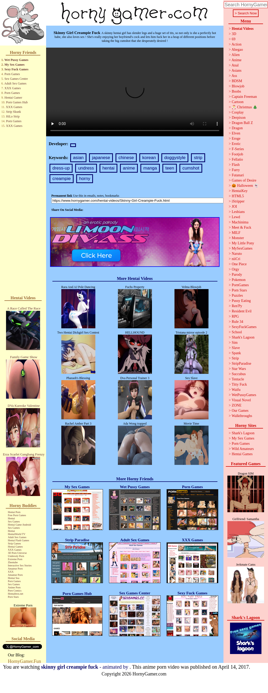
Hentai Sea (13, 578)
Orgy (235, 269)
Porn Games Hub (17, 102)
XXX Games (12, 88)
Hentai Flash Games (18, 540)
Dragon (237, 128)
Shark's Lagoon (243, 337)
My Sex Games (14, 64)
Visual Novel (241, 400)
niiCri (236, 259)
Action (237, 44)
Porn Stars (13, 596)
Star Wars (239, 369)
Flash (235, 165)
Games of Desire (244, 180)
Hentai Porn (14, 512)
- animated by (85, 667)
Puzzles (237, 295)
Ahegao (237, 50)
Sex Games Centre (16, 79)
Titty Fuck (239, 384)
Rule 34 (237, 322)
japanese (101, 157)
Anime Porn (14, 587)
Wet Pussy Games (16, 60)
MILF (236, 233)
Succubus (239, 374)
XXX (11, 571)
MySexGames (242, 248)
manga (150, 168)
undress (86, 168)
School (237, 332)
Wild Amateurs (243, 449)
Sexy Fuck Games (16, 69)
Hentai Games (15, 546)
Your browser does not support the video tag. (134, 92)
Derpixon (238, 118)
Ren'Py (237, 306)
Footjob (237, 154)
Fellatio (237, 159)
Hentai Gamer (13, 97)
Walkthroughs (242, 416)
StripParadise (241, 363)
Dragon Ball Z (242, 123)
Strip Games (14, 543)
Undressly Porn (16, 556)
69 (233, 39)
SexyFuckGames (244, 327)
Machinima (240, 222)
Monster (238, 238)
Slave (236, 348)
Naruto (237, 254)
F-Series (238, 149)
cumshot (190, 168)
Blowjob (238, 86)
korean (149, 157)
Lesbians (238, 212)
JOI (234, 207)
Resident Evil (241, 311)
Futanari (238, 175)
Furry (236, 170)
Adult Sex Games (15, 83)
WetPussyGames (244, 395)
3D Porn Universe (17, 552)
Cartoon (237, 102)
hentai (108, 168)
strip (198, 157)
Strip (235, 358)
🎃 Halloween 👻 (245, 186)
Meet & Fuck (241, 227)
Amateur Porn (15, 568)
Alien (236, 55)
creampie (61, 178)
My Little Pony (243, 243)
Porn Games (12, 74)
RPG (235, 316)
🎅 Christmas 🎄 (244, 107)
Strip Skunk (13, 112)
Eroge (236, 138)
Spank (236, 353)
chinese (126, 157)
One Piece (239, 264)
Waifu (236, 390)
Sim (235, 343)
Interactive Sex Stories (20, 565)
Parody (237, 275)
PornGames (240, 285)
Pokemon (238, 280)
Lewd (236, 217)
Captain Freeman (244, 97)
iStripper (238, 201)
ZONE (236, 405)
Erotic (236, 144)
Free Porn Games (17, 515)
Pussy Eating (241, 301)
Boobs (236, 91)
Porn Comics (14, 590)
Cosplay (238, 112)
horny (84, 178)
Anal (235, 65)
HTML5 (238, 196)
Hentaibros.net (15, 593)
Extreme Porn (15, 559)
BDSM (237, 81)
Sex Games (14, 521)
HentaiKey (240, 191)
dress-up (61, 168)
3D (234, 34)
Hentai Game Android (19, 524)
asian (78, 157)
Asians (237, 70)
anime (129, 168)
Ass (234, 76)
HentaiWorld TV (16, 534)
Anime (237, 60)
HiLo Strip (13, 116)
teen (169, 168)
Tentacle (238, 379)
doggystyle (174, 157)
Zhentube (13, 562)
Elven (236, 133)
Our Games (240, 411)
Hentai (11, 518)
